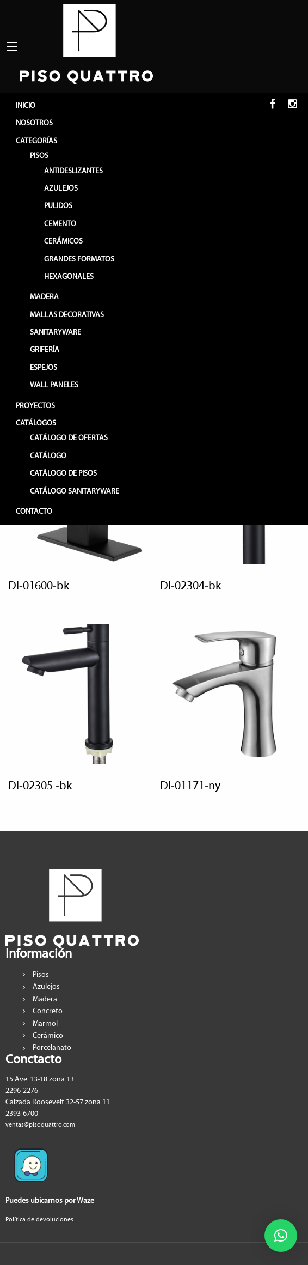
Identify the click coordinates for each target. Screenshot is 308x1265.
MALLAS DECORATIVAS (67, 315)
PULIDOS (58, 206)
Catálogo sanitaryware (74, 491)
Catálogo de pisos (63, 473)
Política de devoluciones (39, 1219)
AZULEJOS (61, 188)
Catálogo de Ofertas (69, 438)
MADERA (44, 297)
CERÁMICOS (63, 241)
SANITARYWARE (55, 332)
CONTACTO (34, 511)
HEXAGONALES (69, 276)
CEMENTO (60, 224)
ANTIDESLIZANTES (73, 171)
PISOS (39, 155)
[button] (280, 1235)
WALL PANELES (54, 385)
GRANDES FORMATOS (79, 259)
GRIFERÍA (44, 349)
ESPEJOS (43, 367)
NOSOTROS (34, 123)
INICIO (25, 105)
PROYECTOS (35, 406)
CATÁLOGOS (36, 423)
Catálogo (48, 456)
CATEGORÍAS (36, 141)
